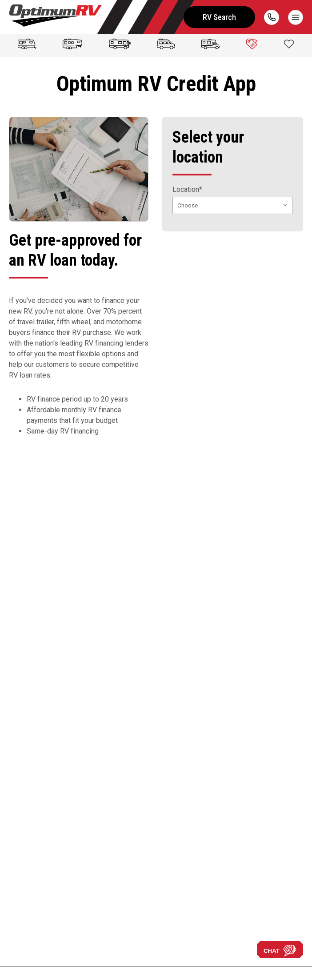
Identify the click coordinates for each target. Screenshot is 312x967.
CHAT (280, 950)
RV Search (219, 17)
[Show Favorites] (289, 44)
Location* (187, 189)
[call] (271, 17)
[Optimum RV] (55, 17)
